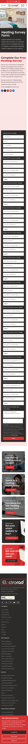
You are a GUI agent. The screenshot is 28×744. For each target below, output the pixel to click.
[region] (14, 730)
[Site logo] (13, 5)
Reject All (14, 740)
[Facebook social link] (8, 1)
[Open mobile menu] (3, 5)
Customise (14, 736)
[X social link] (10, 1)
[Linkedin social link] (19, 1)
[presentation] (13, 421)
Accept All (14, 732)
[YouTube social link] (16, 1)
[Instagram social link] (13, 1)
